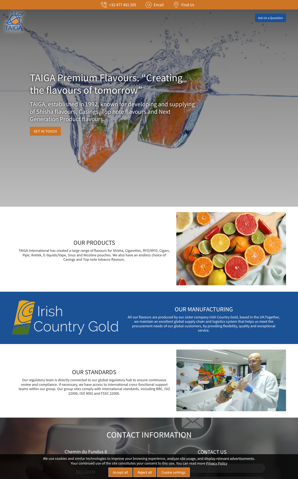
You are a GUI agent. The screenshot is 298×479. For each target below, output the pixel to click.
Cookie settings (173, 472)
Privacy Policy (216, 463)
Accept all (120, 472)
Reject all (145, 472)
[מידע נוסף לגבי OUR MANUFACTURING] (67, 335)
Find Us (187, 4)
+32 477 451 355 (122, 4)
